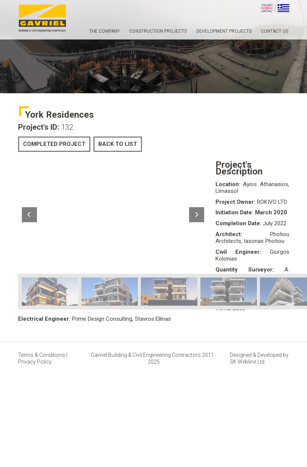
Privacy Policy (35, 362)
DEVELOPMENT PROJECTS (224, 31)
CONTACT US (274, 31)
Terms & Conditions (42, 355)
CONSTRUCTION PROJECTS (158, 31)
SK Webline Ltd (247, 362)
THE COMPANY (104, 31)
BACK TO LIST (117, 144)
